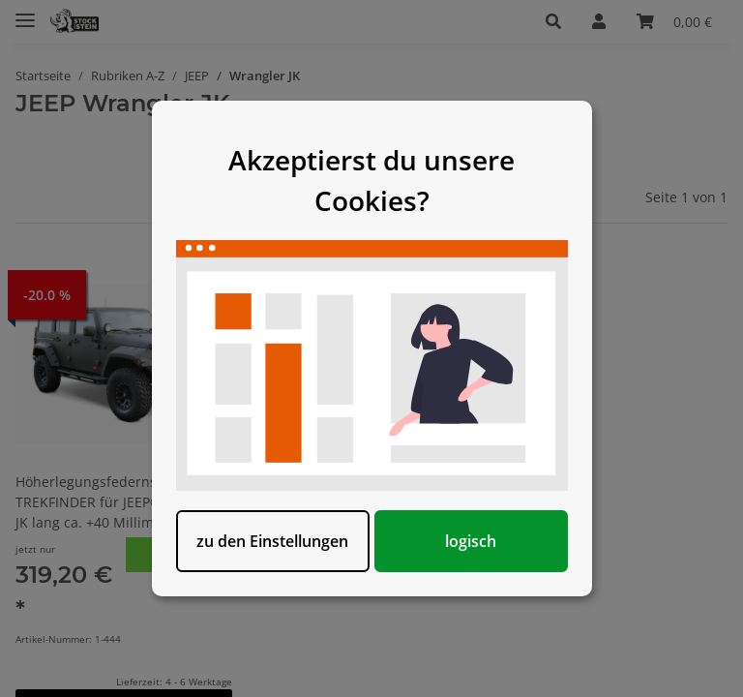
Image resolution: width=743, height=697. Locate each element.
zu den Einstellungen (272, 541)
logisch (470, 541)
